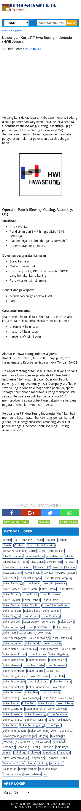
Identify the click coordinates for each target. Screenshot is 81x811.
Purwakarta (43, 741)
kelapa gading (28, 769)
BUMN (7, 540)
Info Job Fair (56, 551)
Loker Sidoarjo (31, 698)
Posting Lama (69, 522)
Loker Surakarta (12, 720)
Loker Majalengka (13, 660)
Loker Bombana (50, 594)
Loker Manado (12, 665)
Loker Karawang (39, 638)
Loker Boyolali (12, 600)
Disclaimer (61, 806)
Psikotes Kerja (24, 741)
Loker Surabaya (57, 714)
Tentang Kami (21, 806)
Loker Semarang (50, 692)
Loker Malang (57, 660)
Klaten (72, 573)
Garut (32, 551)
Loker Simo (49, 698)
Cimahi (7, 545)
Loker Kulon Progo (14, 654)
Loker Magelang (58, 654)
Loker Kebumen (12, 643)
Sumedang (49, 752)
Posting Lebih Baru (15, 522)
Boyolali (51, 540)
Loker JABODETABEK (39, 627)
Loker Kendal (33, 643)
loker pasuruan (12, 774)
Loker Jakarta (62, 627)
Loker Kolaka (29, 649)
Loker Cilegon (11, 616)
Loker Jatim (10, 632)
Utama (31, 763)
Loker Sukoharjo (35, 709)
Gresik (42, 551)
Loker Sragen (46, 703)
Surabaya (64, 752)
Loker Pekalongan (14, 681)
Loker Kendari (52, 643)
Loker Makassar (36, 660)
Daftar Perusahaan (14, 551)
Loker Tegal (10, 725)
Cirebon (19, 545)
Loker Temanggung (32, 725)
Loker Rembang (12, 692)
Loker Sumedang (35, 714)
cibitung (43, 763)
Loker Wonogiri (38, 730)
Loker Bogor (30, 594)
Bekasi (39, 540)
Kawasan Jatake (12, 573)
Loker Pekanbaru (38, 681)
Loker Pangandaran (15, 676)
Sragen (7, 752)
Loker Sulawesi (57, 709)
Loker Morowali (56, 665)
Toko (64, 758)
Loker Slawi (66, 698)
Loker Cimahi (31, 616)
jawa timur (56, 763)
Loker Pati (58, 676)
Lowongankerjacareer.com (51, 803)
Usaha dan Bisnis (13, 763)
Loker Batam (48, 589)
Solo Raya (62, 747)
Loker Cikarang (12, 610)
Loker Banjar (32, 583)
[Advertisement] (40, 85)
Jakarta (69, 556)
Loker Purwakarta (13, 687)
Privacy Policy (42, 806)
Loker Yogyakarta (61, 730)
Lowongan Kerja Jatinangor (19, 736)
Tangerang (37, 758)
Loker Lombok (37, 654)
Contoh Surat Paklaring (41, 545)
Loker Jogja (44, 632)
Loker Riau (31, 692)
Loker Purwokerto (38, 687)
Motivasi (8, 741)
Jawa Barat (37, 562)
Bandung (26, 540)
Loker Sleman (11, 703)
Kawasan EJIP (42, 567)
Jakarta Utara (11, 562)
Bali (16, 540)
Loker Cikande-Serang (55, 605)
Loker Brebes (31, 600)
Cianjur (62, 540)
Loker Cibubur (31, 605)
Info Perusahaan (13, 556)
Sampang (23, 747)
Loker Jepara (27, 632)
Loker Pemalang (61, 681)
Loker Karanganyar (14, 638)
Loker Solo (28, 703)
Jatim (25, 562)
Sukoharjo (20, 752)
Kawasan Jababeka (64, 567)
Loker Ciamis (50, 600)
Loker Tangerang (35, 720)
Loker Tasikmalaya (60, 720)
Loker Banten (11, 589)
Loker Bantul (29, 589)
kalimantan (9, 769)
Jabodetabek (54, 556)
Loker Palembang (13, 671)
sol (45, 774)
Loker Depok (31, 621)
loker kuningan (48, 769)
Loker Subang (65, 703)
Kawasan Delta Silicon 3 (17, 567)
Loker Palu (52, 671)
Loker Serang (11, 698)
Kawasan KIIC (33, 573)
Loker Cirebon (12, 621)
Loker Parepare (39, 676)
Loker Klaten (10, 649)
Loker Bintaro (11, 594)
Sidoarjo (48, 747)
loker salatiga (32, 774)
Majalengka (58, 736)
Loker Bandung (12, 583)
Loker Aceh (10, 578)
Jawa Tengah (54, 562)
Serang (36, 747)
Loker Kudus (68, 649)
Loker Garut (49, 621)
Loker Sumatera (12, 714)
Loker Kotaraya (49, 649)
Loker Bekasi (66, 589)
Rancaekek (58, 741)
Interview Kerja (35, 556)
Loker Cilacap (51, 610)
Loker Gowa (66, 621)
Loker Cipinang (50, 616)
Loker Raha (58, 687)
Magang (43, 736)
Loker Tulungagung (14, 730)
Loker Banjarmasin (54, 583)
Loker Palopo (35, 671)
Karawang (71, 562)
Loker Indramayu (13, 627)
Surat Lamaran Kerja (15, 758)
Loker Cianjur (11, 605)
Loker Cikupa (32, 610)
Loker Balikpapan (30, 578)
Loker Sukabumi (12, 709)
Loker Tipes (53, 725)
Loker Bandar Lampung (58, 578)
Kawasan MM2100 (54, 573)
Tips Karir (52, 758)
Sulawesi (34, 752)
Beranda (44, 522)
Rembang (9, 747)
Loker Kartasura (61, 638)
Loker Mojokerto (34, 665)
